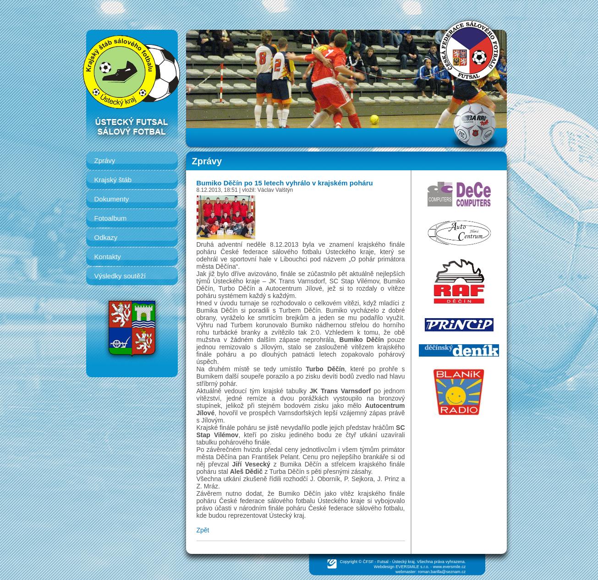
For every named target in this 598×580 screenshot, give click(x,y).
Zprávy (104, 160)
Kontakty (107, 256)
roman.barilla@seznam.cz (442, 571)
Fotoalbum (110, 218)
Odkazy (106, 237)
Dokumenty (111, 199)
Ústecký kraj (403, 561)
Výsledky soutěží (120, 276)
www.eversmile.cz (449, 566)
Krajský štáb (113, 180)
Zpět (203, 530)
